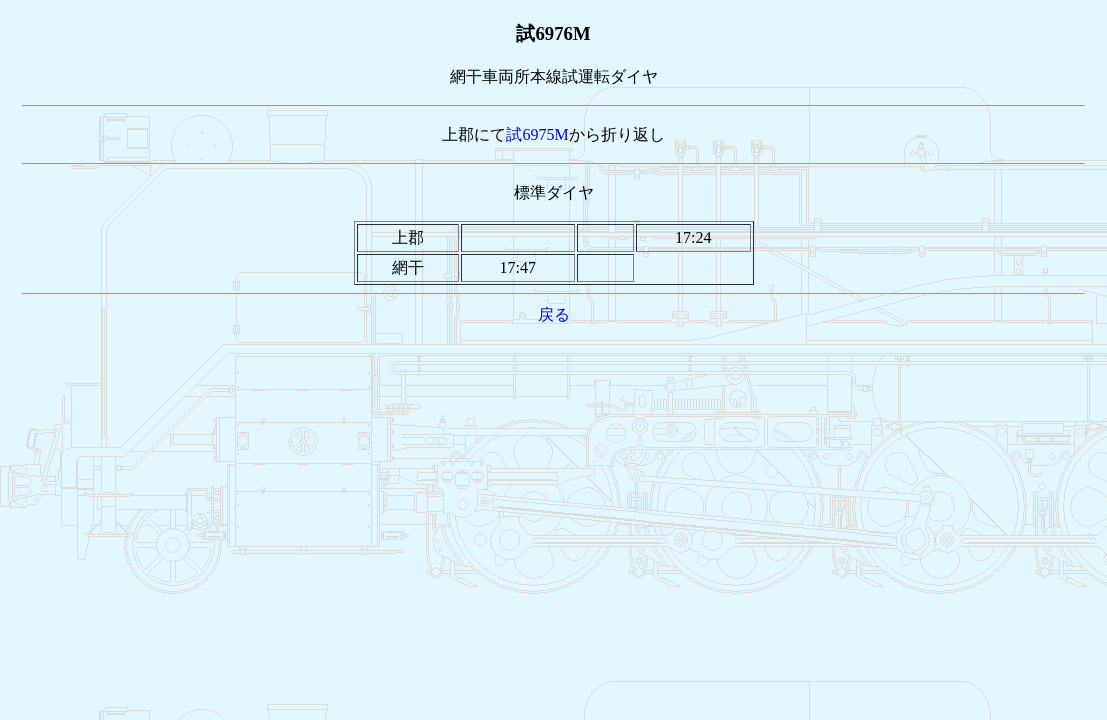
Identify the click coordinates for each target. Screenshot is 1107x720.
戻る (554, 314)
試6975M (537, 134)
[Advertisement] (554, 372)
